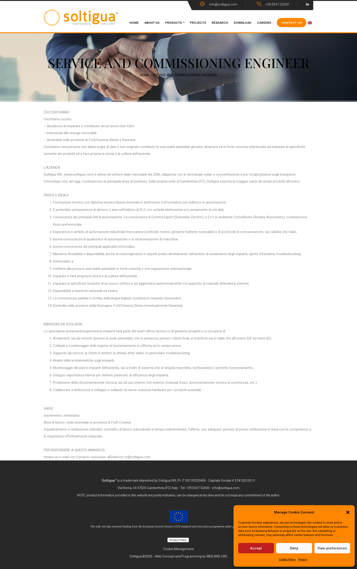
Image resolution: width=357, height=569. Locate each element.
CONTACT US (291, 22)
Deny (294, 548)
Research (220, 22)
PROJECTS (198, 22)
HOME (134, 22)
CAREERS (264, 22)
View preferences (332, 548)
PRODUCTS (173, 22)
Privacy (302, 559)
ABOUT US (151, 22)
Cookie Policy (287, 559)
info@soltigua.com (226, 488)
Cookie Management (178, 549)
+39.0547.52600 (198, 488)
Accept (256, 548)
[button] (347, 512)
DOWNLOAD (242, 22)
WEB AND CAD (216, 556)
